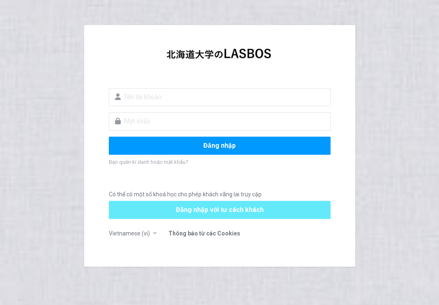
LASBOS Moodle (220, 56)
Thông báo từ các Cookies (204, 233)
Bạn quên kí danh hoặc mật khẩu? (148, 162)
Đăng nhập (219, 145)
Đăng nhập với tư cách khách (220, 210)
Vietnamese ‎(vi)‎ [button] (130, 233)
